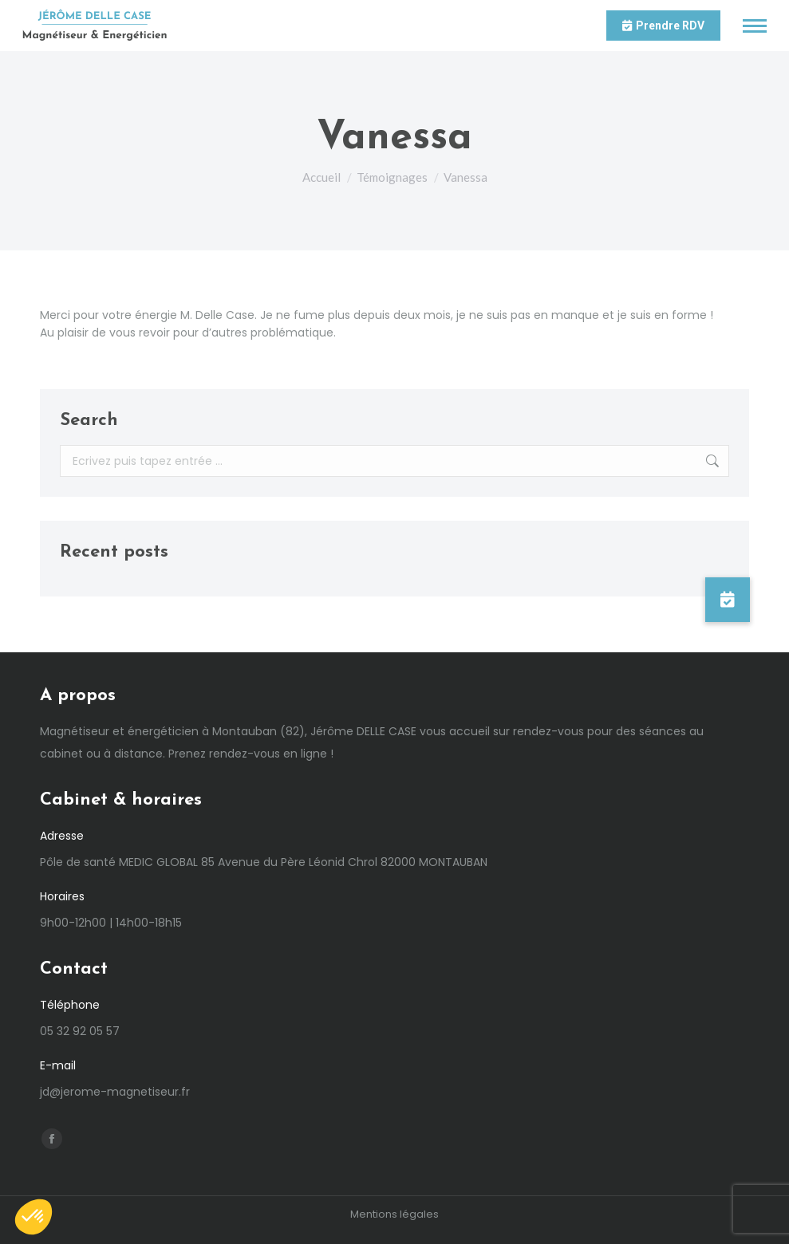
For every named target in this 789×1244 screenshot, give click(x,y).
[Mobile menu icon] (754, 25)
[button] (727, 599)
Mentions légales (394, 1214)
